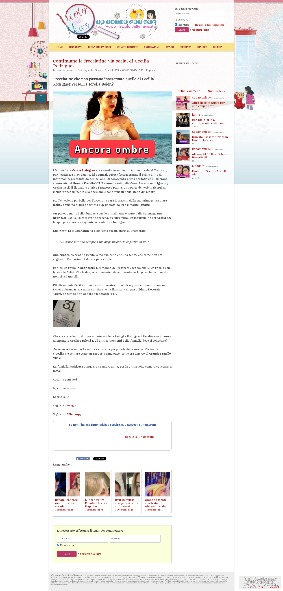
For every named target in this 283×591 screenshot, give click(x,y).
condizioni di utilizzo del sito (213, 583)
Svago (170, 47)
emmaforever (65, 70)
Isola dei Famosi (99, 47)
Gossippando (85, 70)
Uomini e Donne (127, 47)
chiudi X (274, 587)
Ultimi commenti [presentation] (189, 91)
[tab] (189, 91)
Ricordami (182, 25)
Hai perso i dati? (203, 25)
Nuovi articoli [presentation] (216, 91)
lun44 (211, 120)
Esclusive (75, 47)
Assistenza (219, 25)
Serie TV (185, 47)
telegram (73, 405)
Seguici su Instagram (140, 436)
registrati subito (200, 30)
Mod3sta (211, 172)
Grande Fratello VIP (107, 70)
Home (59, 47)
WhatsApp (74, 414)
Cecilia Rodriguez (83, 170)
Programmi (152, 47)
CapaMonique (211, 103)
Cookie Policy (257, 587)
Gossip (217, 47)
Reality (202, 47)
